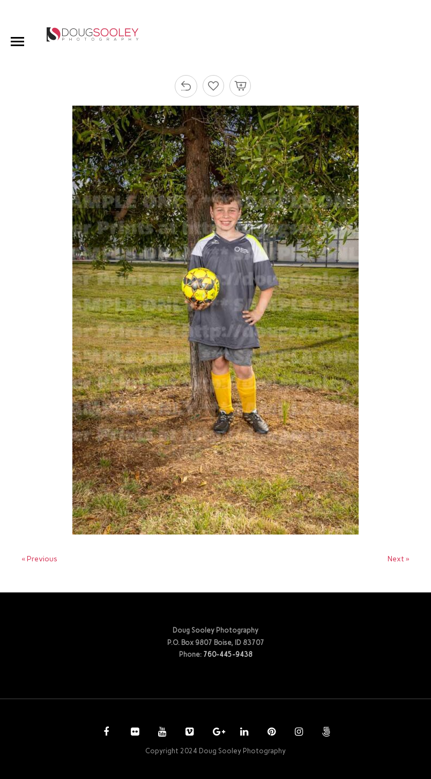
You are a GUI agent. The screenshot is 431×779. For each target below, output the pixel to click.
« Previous (39, 558)
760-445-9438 (227, 654)
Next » (399, 558)
